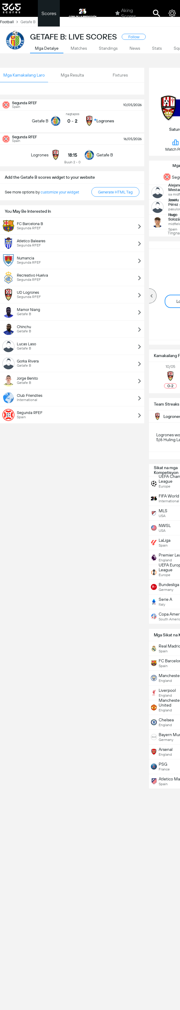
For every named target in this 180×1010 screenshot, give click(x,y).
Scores (48, 13)
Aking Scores (125, 13)
